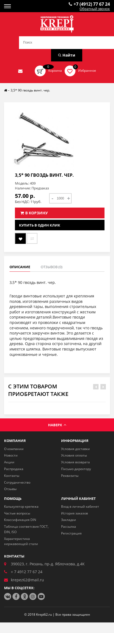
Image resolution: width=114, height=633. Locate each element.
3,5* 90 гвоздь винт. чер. (30, 90)
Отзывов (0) (51, 266)
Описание (20, 266)
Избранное (87, 70)
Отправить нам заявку (20, 71)
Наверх (57, 424)
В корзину (34, 212)
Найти (66, 55)
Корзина (55, 70)
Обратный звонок (95, 9)
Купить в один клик (39, 225)
